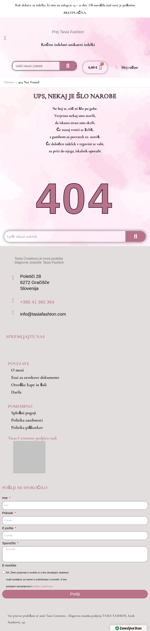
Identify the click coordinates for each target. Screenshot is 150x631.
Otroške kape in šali (28, 384)
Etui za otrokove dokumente (35, 377)
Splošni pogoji (23, 412)
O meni (17, 370)
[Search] (67, 66)
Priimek (8, 513)
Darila (16, 392)
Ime (5, 498)
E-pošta (8, 528)
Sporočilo (9, 543)
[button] (12, 38)
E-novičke (9, 565)
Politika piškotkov (27, 427)
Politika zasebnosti (27, 420)
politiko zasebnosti (42, 586)
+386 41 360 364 (37, 301)
